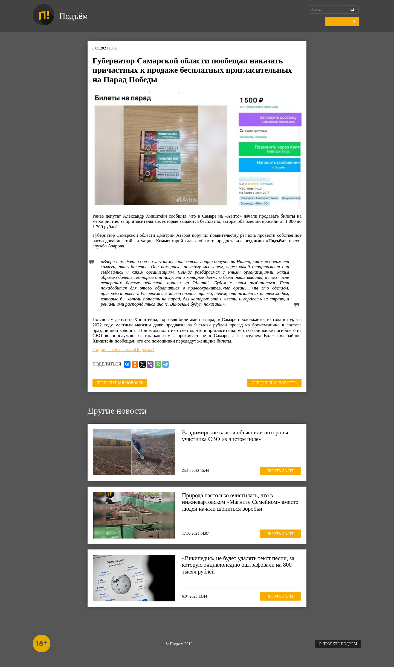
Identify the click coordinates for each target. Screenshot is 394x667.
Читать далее (280, 471)
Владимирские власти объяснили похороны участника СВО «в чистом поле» (235, 435)
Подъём (73, 16)
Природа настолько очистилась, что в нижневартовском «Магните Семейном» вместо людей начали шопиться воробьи (240, 502)
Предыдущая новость (120, 383)
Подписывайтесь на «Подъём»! (123, 349)
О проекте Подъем (338, 644)
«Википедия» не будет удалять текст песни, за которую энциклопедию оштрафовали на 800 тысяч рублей (238, 565)
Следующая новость (274, 383)
